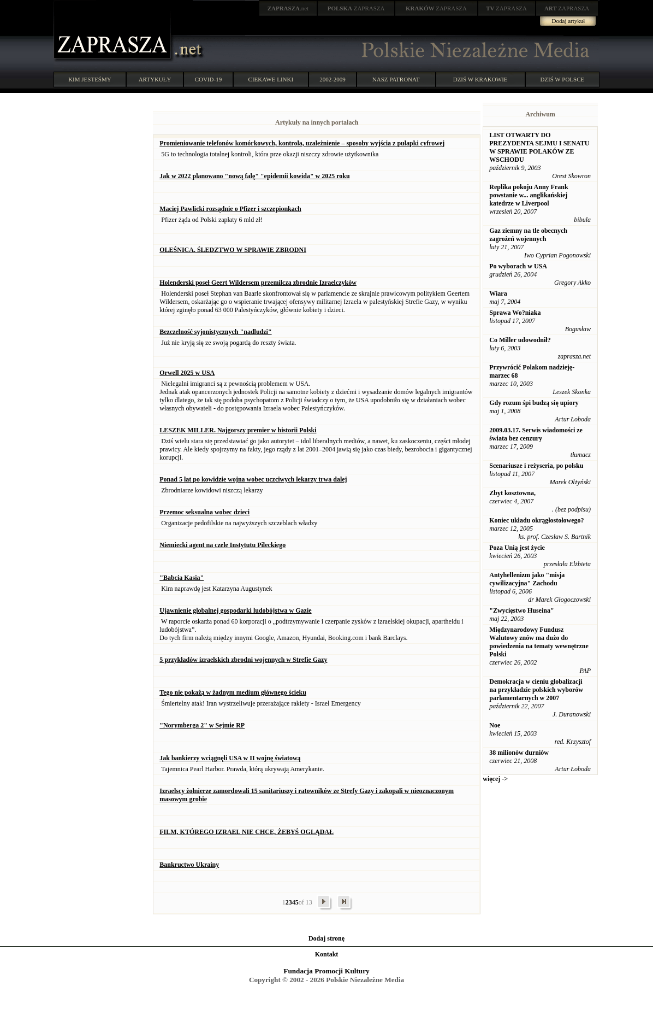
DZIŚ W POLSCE (562, 79)
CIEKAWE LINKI (271, 79)
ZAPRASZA (356, 8)
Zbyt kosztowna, (512, 493)
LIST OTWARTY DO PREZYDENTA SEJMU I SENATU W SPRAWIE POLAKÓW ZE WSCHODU (539, 147)
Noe (494, 725)
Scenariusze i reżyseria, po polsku (536, 465)
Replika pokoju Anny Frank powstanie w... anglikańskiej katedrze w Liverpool (528, 195)
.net (288, 8)
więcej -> (495, 779)
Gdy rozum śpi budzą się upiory (533, 403)
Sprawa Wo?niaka (515, 312)
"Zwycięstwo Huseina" (521, 610)
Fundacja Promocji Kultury (326, 971)
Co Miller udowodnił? (519, 340)
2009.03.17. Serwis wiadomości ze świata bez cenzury (536, 434)
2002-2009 (332, 79)
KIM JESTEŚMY (89, 79)
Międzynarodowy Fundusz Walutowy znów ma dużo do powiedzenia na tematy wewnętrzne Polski (539, 642)
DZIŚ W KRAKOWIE (480, 79)
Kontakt (327, 954)
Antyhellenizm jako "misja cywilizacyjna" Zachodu (527, 579)
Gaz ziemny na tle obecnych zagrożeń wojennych (528, 235)
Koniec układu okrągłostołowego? (536, 520)
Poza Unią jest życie (517, 547)
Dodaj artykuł (568, 20)
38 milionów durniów (519, 752)
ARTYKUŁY (155, 79)
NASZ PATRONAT (396, 79)
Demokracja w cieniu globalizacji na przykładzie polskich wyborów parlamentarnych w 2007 (536, 690)
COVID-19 (208, 79)
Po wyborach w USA (518, 266)
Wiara (498, 293)
